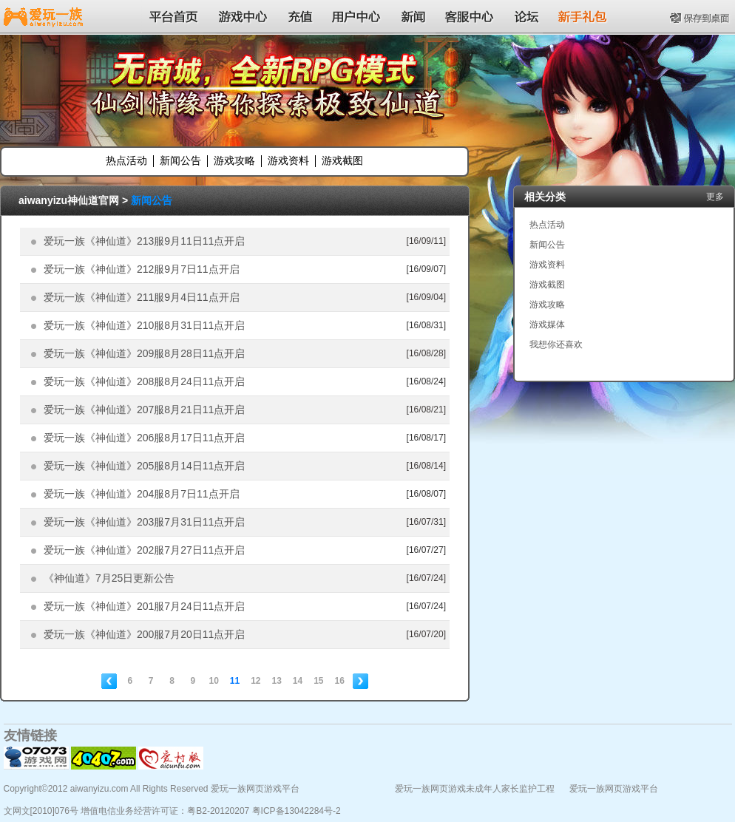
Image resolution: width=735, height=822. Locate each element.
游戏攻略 (234, 160)
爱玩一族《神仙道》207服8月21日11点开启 (144, 409)
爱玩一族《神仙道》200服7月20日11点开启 (144, 634)
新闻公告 (180, 160)
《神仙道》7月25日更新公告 (109, 578)
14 (297, 681)
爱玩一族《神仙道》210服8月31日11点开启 (144, 325)
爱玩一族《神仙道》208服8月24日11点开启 (144, 381)
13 (277, 681)
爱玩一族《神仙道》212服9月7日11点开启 (142, 269)
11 (235, 681)
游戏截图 (342, 160)
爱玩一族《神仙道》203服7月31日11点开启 (144, 522)
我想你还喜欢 (556, 344)
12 (255, 681)
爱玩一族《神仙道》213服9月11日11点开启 (144, 241)
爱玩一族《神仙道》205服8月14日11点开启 (144, 466)
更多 (715, 196)
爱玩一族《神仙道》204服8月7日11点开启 (142, 494)
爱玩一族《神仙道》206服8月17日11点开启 (144, 438)
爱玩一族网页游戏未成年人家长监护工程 (475, 789)
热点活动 (126, 160)
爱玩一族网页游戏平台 (613, 789)
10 (213, 681)
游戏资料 (288, 160)
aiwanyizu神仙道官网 (68, 200)
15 (318, 681)
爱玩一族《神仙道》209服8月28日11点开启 (144, 353)
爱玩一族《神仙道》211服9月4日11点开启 (142, 297)
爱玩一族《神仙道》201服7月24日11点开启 (144, 606)
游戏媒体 (547, 324)
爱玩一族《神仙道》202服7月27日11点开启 (144, 550)
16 (340, 681)
